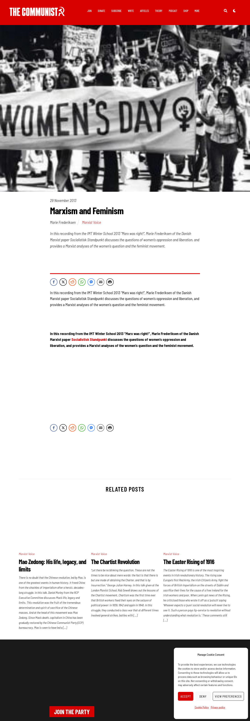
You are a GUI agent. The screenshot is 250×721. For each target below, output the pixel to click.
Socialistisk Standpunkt (89, 339)
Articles (144, 11)
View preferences (228, 696)
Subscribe (116, 11)
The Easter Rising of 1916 (188, 561)
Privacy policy (218, 707)
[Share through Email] (100, 282)
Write (131, 11)
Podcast (173, 11)
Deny (203, 696)
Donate (101, 11)
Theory (158, 11)
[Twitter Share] (63, 282)
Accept (185, 696)
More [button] (197, 11)
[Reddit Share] (72, 282)
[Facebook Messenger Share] (91, 282)
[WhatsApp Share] (82, 282)
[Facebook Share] (53, 282)
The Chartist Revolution (115, 561)
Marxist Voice (91, 222)
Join (89, 11)
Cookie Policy (202, 707)
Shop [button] (185, 11)
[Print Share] (110, 282)
